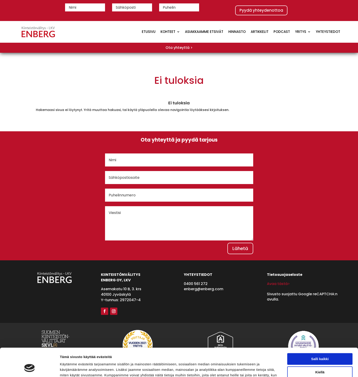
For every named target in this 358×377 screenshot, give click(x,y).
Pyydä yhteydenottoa (261, 10)
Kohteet (168, 31)
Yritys (300, 31)
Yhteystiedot (328, 31)
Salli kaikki (320, 334)
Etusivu (148, 31)
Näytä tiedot (70, 368)
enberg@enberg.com (203, 289)
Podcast (282, 31)
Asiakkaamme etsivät (204, 31)
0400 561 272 (196, 283)
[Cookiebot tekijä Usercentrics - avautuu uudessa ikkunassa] (30, 368)
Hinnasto (237, 31)
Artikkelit (259, 31)
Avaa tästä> (278, 283)
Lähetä (240, 248)
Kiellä (319, 347)
